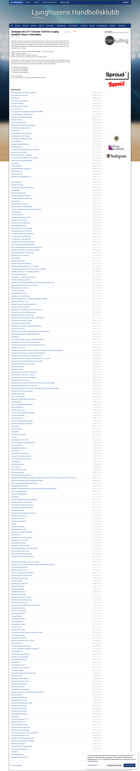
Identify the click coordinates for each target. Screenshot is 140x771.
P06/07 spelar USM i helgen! (19, 274)
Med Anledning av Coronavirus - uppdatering (23, 377)
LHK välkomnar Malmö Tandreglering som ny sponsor (26, 209)
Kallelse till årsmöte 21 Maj (18, 529)
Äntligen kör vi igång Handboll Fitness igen (23, 399)
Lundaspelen (14, 716)
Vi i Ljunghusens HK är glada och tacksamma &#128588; (27, 111)
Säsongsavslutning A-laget (18, 705)
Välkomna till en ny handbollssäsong (21, 746)
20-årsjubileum (15, 190)
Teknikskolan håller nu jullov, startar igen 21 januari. (25, 562)
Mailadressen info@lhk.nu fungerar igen (22, 315)
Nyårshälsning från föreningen (19, 106)
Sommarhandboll (16, 212)
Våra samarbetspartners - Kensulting (21, 155)
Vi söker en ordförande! (17, 290)
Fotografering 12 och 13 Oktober (20, 667)
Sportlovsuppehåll (16, 182)
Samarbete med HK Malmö (18, 521)
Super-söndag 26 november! (19, 152)
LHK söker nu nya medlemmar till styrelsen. (23, 412)
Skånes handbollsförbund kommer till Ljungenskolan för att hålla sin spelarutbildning (35, 388)
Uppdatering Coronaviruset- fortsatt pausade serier (25, 342)
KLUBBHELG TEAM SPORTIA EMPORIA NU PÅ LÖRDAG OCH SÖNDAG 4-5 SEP (32, 282)
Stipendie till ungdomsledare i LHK (21, 176)
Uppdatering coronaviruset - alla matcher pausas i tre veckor (28, 345)
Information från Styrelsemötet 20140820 (22, 741)
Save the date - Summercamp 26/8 (20, 456)
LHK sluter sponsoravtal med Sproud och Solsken (25, 149)
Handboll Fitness (16, 535)
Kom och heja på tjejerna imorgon (20, 654)
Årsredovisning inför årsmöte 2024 (21, 128)
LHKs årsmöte (15, 163)
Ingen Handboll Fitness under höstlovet (22, 507)
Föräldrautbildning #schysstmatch (20, 217)
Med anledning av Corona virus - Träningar (23, 374)
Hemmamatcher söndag (18, 629)
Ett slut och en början (17, 418)
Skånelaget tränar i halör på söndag (21, 597)
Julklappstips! (15, 431)
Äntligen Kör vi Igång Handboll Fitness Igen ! (23, 513)
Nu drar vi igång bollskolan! (18, 122)
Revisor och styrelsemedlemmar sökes (22, 404)
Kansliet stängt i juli (16, 171)
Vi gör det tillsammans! (17, 464)
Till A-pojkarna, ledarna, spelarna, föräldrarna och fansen (27, 632)
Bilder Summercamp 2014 (18, 743)
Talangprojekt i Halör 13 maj (19, 700)
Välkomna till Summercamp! (19, 684)
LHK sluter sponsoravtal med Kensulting (22, 187)
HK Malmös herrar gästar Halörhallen (21, 117)
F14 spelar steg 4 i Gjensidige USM (21, 239)
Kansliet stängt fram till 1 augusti (20, 136)
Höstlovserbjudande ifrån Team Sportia (22, 505)
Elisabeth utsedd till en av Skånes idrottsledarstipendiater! (27, 692)
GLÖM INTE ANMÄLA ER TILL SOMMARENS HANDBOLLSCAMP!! (29, 299)
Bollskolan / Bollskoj (49, 2)
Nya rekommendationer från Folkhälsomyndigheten (25, 250)
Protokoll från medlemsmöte (19, 567)
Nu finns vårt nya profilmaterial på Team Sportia (24, 483)
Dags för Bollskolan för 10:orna (20, 681)
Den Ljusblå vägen (16, 616)
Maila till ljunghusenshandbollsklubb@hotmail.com (25, 334)
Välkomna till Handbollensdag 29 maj (21, 600)
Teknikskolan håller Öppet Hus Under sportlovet (24, 548)
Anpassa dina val (93, 765)
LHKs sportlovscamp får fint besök (21, 475)
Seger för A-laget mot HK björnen (20, 727)
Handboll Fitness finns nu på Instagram (22, 391)
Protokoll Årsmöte (16, 402)
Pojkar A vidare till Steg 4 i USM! (20, 551)
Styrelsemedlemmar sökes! (18, 594)
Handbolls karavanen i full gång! (20, 730)
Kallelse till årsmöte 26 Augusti (19, 453)
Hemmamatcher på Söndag (19, 659)
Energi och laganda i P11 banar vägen (21, 228)
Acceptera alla (129, 765)
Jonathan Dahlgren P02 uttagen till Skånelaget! (24, 499)
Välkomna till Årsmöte (17, 366)
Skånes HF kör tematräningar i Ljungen (22, 421)
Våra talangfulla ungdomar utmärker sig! (22, 252)
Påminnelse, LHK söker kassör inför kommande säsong (26, 309)
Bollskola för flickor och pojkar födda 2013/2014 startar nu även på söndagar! (33, 383)
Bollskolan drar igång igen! (18, 193)
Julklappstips (15, 497)
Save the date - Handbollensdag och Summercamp (25, 605)
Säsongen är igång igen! (18, 393)
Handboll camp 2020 (17, 369)
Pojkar (36, 2)
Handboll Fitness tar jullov (18, 434)
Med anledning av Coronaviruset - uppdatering (24, 372)
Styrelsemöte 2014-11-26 (18, 722)
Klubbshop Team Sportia (18, 261)
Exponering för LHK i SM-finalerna (20, 296)
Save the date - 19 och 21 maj (19, 540)
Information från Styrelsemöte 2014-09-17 (22, 738)
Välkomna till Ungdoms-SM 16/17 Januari (22, 640)
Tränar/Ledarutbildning (17, 472)
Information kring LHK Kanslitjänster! (21, 263)
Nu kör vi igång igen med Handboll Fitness (23, 442)
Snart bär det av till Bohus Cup (19, 602)
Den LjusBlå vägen (16, 141)
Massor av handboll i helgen (19, 491)
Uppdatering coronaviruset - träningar (21, 320)
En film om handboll (16, 429)
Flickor (28, 2)
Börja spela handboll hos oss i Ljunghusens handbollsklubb (28, 353)
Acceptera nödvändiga (115, 765)
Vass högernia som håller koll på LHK (21, 138)
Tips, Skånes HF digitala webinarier (21, 323)
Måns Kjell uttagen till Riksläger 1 (20, 144)
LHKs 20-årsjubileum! (17, 214)
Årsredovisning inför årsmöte (19, 95)
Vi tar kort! (14, 437)
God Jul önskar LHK (16, 109)
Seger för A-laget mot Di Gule (19, 724)
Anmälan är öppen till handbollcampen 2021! (23, 304)
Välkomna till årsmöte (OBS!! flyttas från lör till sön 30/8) (26, 361)
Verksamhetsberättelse (17, 526)
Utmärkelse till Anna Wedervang (20, 689)
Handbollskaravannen (17, 621)
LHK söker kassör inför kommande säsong (23, 312)
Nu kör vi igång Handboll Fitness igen (21, 553)
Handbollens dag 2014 (17, 754)
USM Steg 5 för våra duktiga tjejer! (20, 223)
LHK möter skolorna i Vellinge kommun (22, 114)
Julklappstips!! (15, 337)
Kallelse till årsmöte (16, 695)
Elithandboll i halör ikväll (18, 518)
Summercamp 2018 (16, 445)
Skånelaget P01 (15, 662)
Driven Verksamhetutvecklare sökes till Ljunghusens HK (26, 247)
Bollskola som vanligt (17, 185)
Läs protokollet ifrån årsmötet (19, 749)
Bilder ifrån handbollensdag (19, 697)
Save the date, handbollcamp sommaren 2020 (24, 385)
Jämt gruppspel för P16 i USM (19, 440)
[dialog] (112, 760)
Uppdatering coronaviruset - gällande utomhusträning (26, 326)
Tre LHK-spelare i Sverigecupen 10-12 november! (24, 157)
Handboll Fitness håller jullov (19, 494)
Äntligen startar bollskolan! (18, 448)
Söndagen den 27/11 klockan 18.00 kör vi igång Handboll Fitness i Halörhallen (33, 564)
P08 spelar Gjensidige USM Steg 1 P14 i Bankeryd (25, 266)
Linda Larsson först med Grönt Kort (21, 459)
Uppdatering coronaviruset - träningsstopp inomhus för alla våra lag (30, 331)
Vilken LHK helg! (15, 467)
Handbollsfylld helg (16, 651)
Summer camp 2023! (17, 174)
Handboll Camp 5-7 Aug (18, 410)
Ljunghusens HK (16, 2)
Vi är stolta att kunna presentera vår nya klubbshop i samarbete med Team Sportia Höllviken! (37, 350)
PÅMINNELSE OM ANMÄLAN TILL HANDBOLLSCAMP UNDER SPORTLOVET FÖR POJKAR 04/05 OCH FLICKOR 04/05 (43, 478)
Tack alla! (13, 524)
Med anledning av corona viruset (20, 380)
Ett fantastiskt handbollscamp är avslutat (22, 364)
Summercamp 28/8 (16, 581)
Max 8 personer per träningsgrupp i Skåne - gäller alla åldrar (27, 318)
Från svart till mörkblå (17, 103)
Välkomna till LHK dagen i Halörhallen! (21, 532)
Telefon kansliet (15, 258)
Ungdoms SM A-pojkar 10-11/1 (20, 719)
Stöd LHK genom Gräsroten (19, 638)
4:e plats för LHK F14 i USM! (19, 220)
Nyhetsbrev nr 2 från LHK (18, 347)
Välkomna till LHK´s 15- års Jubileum (21, 537)
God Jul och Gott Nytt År (18, 328)
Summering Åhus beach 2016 (19, 583)
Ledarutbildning (15, 461)
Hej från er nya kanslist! (17, 415)
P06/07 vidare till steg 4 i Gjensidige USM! (22, 244)
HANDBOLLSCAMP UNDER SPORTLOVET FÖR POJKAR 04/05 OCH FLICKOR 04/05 (33, 488)
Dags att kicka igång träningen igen (21, 168)
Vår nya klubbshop (16, 166)
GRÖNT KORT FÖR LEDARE (18, 469)
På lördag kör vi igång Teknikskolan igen (22, 556)
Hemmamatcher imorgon (18, 608)
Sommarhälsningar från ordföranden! (21, 133)
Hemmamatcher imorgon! (18, 665)
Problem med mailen (17, 120)
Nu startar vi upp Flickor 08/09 (19, 657)
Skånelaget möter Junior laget (19, 578)
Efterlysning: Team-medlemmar (19, 678)
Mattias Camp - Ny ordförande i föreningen (23, 125)
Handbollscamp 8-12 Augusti (19, 204)
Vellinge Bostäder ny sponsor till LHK (21, 231)
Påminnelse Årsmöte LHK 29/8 (19, 288)
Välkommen (14, 751)
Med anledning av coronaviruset (20, 255)
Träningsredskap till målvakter (19, 486)
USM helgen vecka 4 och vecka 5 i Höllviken (23, 92)
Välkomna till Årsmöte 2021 (19, 293)
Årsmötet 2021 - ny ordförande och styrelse (23, 277)
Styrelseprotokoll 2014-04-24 (19, 757)
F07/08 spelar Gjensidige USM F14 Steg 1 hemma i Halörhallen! (28, 269)
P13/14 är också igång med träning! (21, 280)
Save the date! (15, 426)
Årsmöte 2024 (15, 130)
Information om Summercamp (19, 101)
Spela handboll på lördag (18, 543)
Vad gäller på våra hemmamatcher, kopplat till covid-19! (26, 355)
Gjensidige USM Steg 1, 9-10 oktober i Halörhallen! (25, 271)
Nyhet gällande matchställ (18, 225)
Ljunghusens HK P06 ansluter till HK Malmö (23, 242)
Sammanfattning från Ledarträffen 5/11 (22, 502)
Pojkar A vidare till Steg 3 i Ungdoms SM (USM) (24, 733)
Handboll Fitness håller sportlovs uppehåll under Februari (27, 480)
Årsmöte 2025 (15, 98)
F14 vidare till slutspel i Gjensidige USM (22, 233)
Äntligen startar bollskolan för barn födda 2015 (24, 285)
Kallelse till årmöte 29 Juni (18, 591)
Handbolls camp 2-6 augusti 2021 (20, 307)
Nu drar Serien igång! (17, 670)
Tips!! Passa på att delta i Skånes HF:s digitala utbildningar (27, 339)
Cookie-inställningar (16, 765)
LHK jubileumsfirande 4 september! (21, 195)
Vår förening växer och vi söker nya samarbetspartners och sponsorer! (30, 358)
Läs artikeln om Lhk (16, 627)
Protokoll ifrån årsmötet (17, 586)
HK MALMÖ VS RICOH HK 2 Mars (20, 545)
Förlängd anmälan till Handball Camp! (21, 198)
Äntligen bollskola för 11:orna (19, 570)
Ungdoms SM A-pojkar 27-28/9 (20, 735)
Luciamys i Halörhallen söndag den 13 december (24, 648)
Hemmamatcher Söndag (18, 619)
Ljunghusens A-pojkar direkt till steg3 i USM (23, 673)
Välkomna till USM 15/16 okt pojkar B (21, 575)
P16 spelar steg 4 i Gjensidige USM (21, 236)
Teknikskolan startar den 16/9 (19, 516)
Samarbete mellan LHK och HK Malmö (21, 423)
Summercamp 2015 (16, 676)
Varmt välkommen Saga (17, 510)
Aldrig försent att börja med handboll (21, 160)
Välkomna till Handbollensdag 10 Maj (21, 703)
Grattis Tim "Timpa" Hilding (18, 610)
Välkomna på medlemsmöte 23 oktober (22, 572)
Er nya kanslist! (15, 450)
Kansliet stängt (15, 201)
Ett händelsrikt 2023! (16, 147)
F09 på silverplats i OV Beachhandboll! (22, 206)
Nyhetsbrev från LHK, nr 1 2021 (19, 301)
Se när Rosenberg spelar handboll (20, 646)
